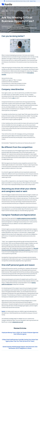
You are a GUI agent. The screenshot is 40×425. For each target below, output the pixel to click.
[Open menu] (37, 4)
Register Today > (33, 1)
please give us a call (18, 322)
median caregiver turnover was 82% (26, 218)
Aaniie (3, 311)
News (7, 11)
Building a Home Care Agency (15, 27)
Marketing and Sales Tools (30, 27)
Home (3, 11)
